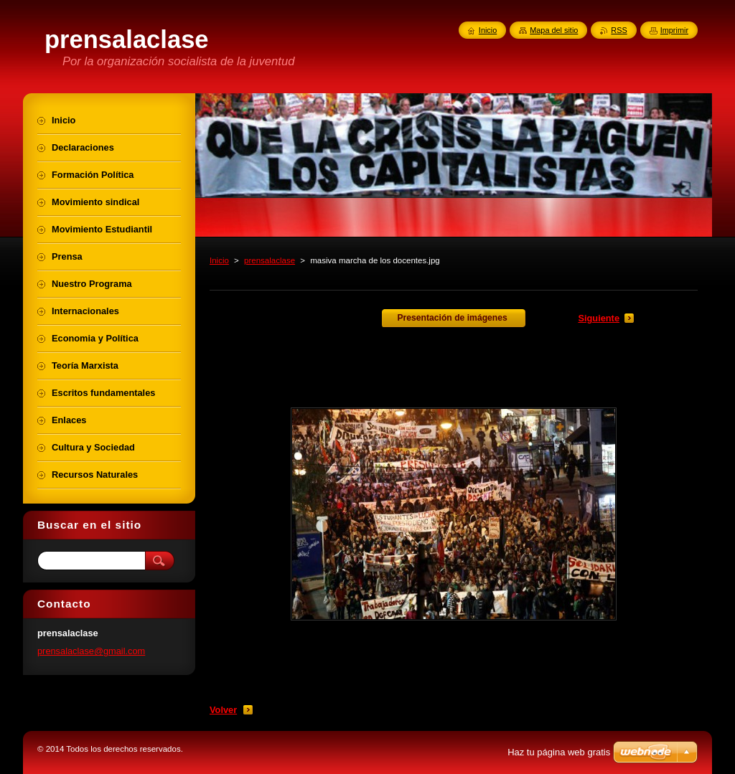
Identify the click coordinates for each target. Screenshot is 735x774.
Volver (223, 709)
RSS (619, 30)
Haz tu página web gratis (558, 752)
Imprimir (674, 30)
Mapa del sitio (554, 30)
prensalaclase (269, 260)
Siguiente (598, 318)
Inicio (219, 260)
